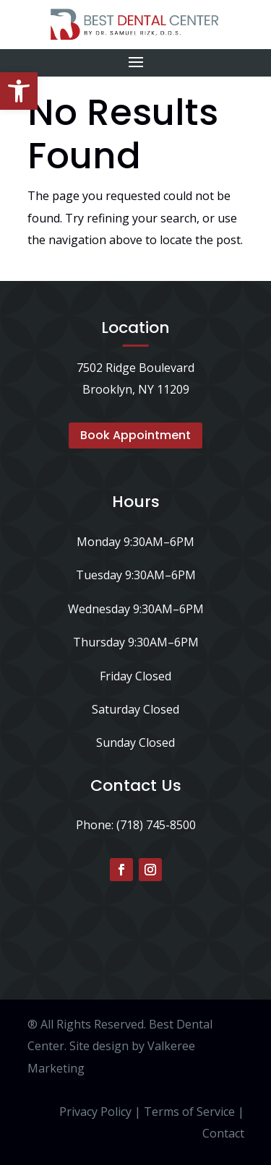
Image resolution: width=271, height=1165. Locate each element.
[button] (19, 91)
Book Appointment (135, 435)
